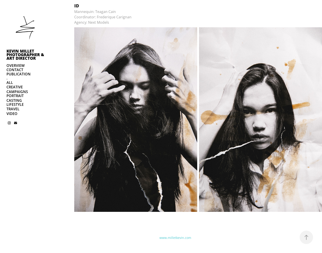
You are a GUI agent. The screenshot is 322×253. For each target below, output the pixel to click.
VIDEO (11, 113)
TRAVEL (12, 108)
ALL (9, 82)
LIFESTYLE (15, 104)
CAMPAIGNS (17, 91)
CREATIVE (14, 87)
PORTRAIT (15, 95)
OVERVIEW (15, 65)
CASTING (14, 100)
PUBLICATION (18, 74)
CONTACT (14, 69)
